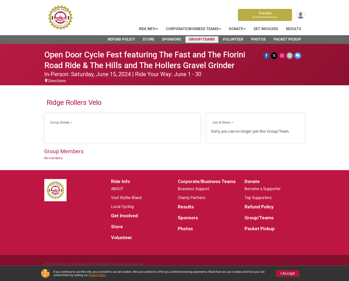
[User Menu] (300, 15)
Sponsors (171, 39)
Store (148, 39)
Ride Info (147, 29)
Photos (258, 39)
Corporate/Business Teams (192, 29)
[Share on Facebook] (266, 55)
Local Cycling (122, 206)
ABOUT (117, 189)
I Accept (287, 273)
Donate (265, 15)
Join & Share (221, 122)
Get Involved (266, 29)
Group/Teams (202, 39)
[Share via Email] (289, 55)
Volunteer (233, 39)
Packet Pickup (287, 39)
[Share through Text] (297, 55)
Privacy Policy (97, 275)
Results (293, 29)
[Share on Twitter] (274, 55)
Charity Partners (191, 197)
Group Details (60, 122)
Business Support (193, 189)
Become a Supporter (263, 189)
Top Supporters (258, 197)
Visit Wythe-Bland (126, 197)
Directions (57, 81)
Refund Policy (121, 39)
